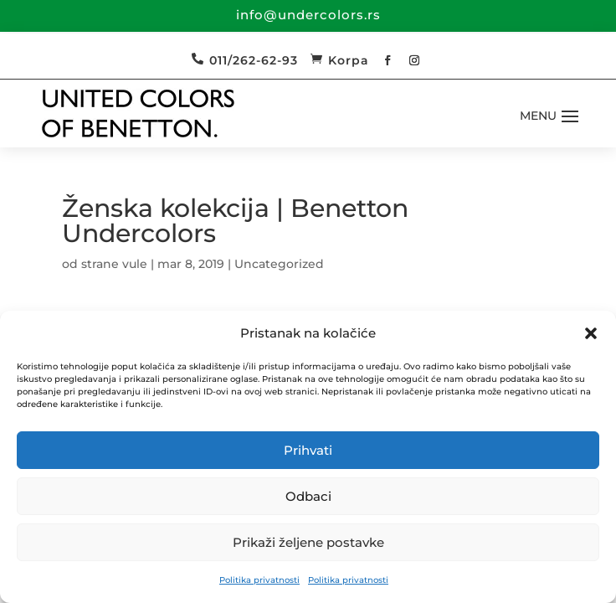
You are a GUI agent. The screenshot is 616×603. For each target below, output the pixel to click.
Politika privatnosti (259, 580)
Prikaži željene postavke (308, 542)
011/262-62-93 (253, 60)
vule (134, 263)
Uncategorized (279, 263)
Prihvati (308, 450)
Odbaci (308, 496)
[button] (591, 333)
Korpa (348, 60)
